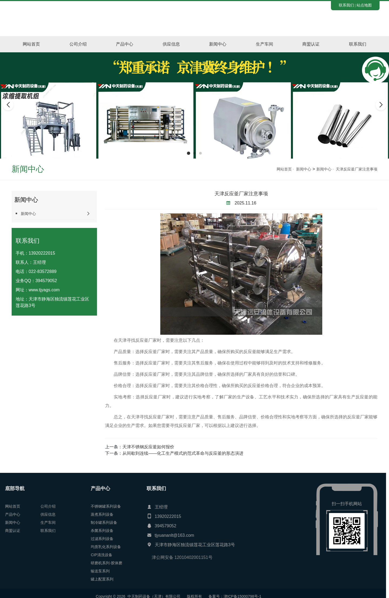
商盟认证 (311, 44)
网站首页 (31, 44)
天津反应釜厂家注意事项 (356, 169)
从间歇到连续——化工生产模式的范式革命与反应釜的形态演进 (182, 453)
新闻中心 (217, 44)
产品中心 (124, 44)
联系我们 (346, 5)
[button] (188, 153)
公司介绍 (78, 44)
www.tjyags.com (44, 290)
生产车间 (264, 44)
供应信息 (171, 44)
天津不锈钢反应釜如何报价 (148, 447)
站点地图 (364, 5)
